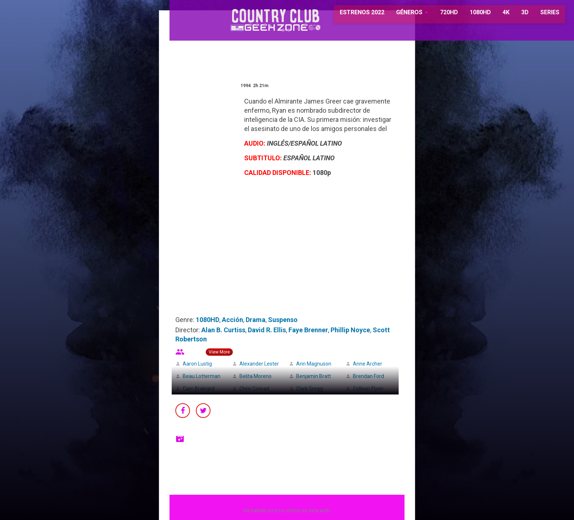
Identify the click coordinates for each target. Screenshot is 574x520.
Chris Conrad (254, 389)
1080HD (469, 14)
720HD (438, 14)
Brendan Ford (368, 376)
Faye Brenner (308, 330)
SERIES (538, 14)
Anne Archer (367, 364)
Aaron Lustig (197, 364)
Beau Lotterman (201, 376)
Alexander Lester (259, 364)
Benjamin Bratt (313, 376)
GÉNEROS (398, 14)
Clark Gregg (309, 389)
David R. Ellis (267, 330)
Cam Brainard (199, 389)
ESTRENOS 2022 (351, 14)
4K (494, 14)
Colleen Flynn (368, 389)
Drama (255, 319)
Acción (232, 319)
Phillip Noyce (350, 330)
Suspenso (283, 319)
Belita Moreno (255, 376)
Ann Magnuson (313, 364)
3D (513, 14)
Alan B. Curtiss (223, 330)
